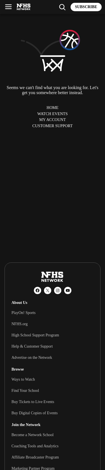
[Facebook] (37, 290)
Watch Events (52, 113)
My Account (52, 119)
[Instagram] (57, 290)
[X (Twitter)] (47, 290)
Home (52, 107)
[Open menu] (8, 7)
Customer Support (52, 126)
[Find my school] (62, 7)
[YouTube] (67, 290)
